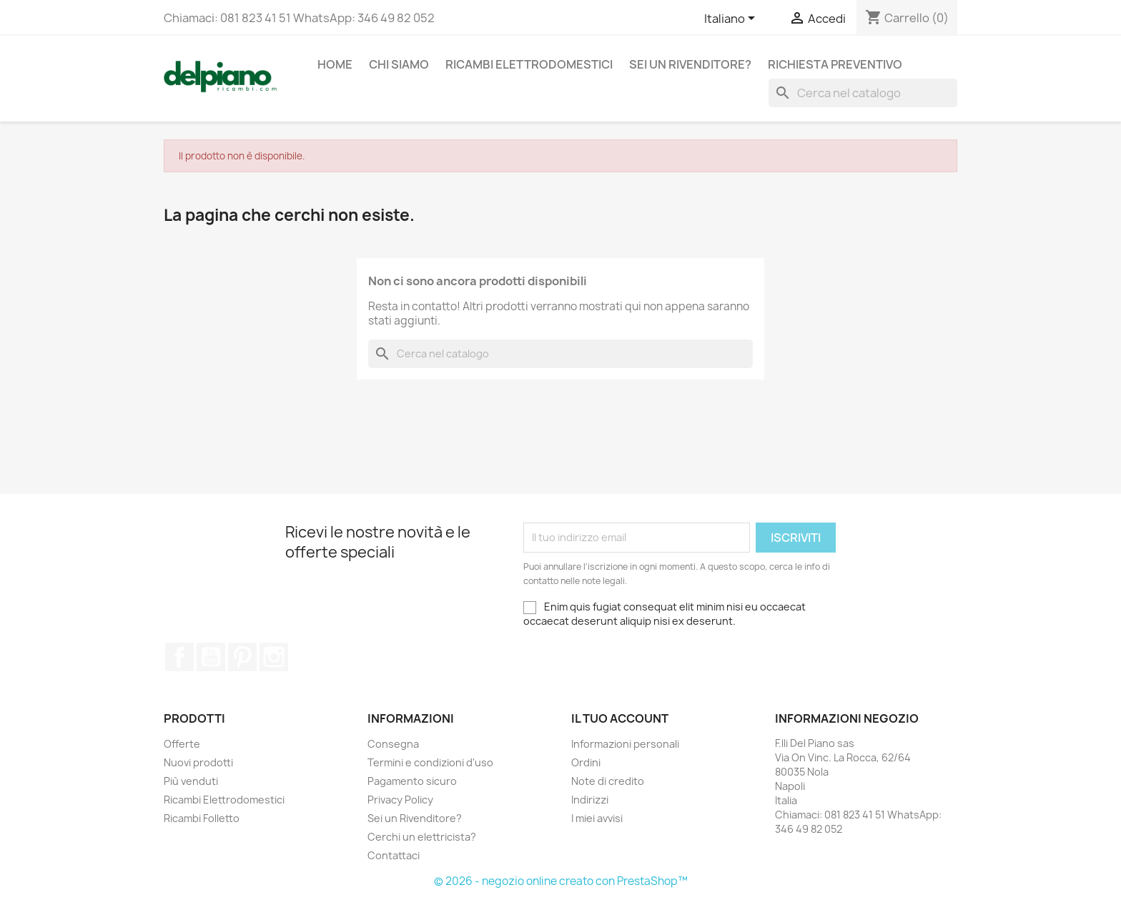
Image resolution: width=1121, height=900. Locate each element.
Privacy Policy (400, 799)
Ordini (586, 762)
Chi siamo (399, 64)
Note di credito (607, 781)
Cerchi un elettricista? (421, 837)
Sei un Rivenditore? (690, 64)
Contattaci (393, 855)
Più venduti (191, 781)
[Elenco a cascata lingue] (732, 19)
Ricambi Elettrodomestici (529, 64)
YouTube (211, 657)
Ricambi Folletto (201, 818)
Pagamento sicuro (412, 781)
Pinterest (242, 657)
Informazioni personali (625, 744)
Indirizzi (589, 799)
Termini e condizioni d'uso (430, 762)
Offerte (182, 744)
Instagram (274, 657)
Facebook (179, 657)
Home (334, 64)
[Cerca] (863, 93)
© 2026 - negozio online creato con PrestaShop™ (561, 881)
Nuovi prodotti (198, 762)
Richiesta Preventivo (835, 64)
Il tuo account (619, 718)
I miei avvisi (597, 818)
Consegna (393, 744)
